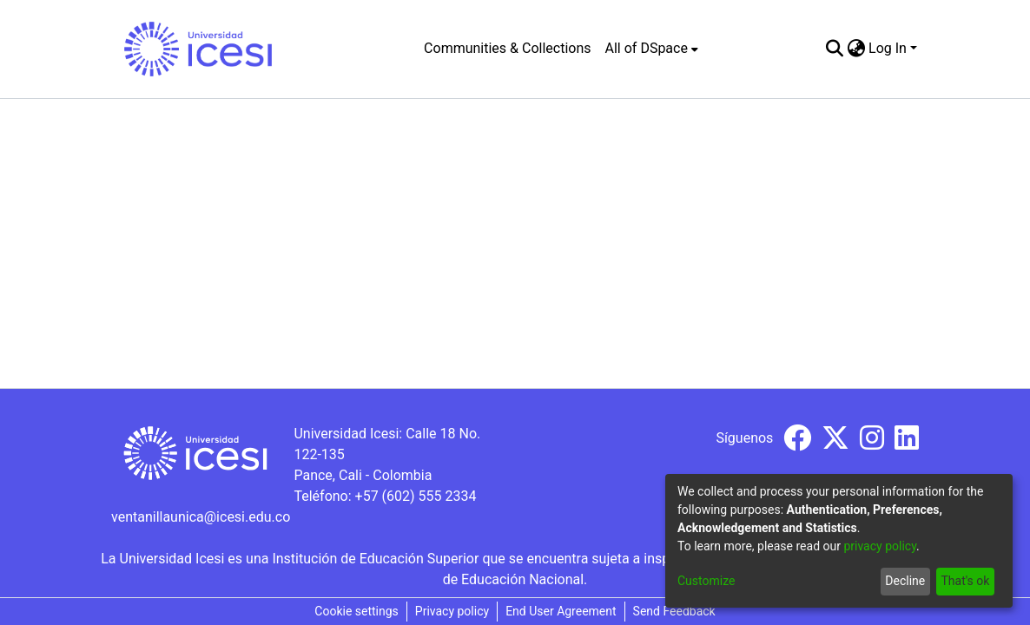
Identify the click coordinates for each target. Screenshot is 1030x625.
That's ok (965, 581)
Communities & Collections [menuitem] (507, 48)
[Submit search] (834, 48)
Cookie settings (356, 611)
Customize (706, 581)
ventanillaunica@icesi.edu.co (200, 517)
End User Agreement (560, 611)
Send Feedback (674, 611)
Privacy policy (452, 611)
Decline (905, 581)
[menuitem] (651, 48)
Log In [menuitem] (887, 48)
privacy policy (879, 546)
